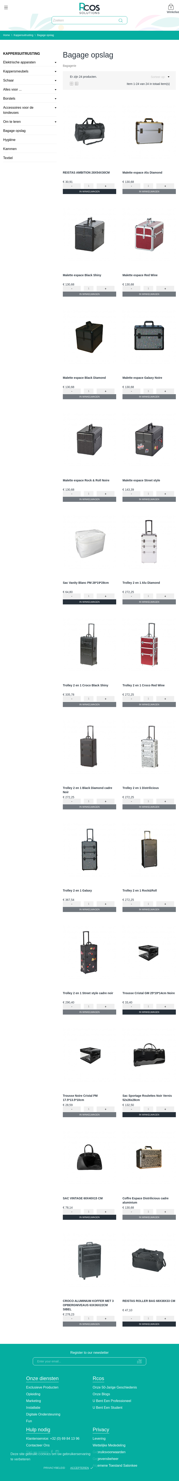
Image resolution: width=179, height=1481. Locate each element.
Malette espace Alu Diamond (142, 172)
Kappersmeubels (15, 71)
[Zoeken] (89, 20)
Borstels (9, 98)
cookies (44, 1454)
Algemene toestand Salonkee (115, 1465)
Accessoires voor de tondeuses (18, 110)
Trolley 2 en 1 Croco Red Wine (143, 685)
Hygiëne (9, 140)
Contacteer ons (38, 1445)
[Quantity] (88, 186)
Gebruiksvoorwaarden (109, 1452)
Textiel (8, 158)
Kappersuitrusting (21, 53)
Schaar (8, 80)
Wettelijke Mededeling (109, 1445)
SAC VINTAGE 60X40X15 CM (83, 1198)
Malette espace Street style (141, 480)
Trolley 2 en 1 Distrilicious (140, 788)
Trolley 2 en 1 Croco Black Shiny (85, 685)
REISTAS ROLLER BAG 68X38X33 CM (148, 1301)
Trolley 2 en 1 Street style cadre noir (88, 993)
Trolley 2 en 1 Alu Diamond (141, 582)
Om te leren (12, 121)
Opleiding (33, 1394)
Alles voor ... (12, 89)
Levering (99, 1438)
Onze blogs (101, 1394)
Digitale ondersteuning (43, 1414)
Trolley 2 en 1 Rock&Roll (139, 890)
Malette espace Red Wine (140, 275)
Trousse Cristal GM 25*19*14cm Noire (148, 993)
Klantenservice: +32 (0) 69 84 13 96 (52, 1438)
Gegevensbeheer (105, 1459)
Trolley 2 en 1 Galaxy (77, 890)
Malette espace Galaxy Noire (142, 377)
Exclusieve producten (42, 1387)
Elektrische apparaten (19, 62)
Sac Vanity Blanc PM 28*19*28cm (86, 582)
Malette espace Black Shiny (82, 275)
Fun (29, 1421)
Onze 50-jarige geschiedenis (115, 1387)
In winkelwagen (89, 191)
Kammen (10, 149)
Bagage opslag (14, 131)
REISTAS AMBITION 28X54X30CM (86, 172)
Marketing (33, 1401)
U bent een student (107, 1407)
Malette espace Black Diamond (84, 377)
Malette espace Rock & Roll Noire (86, 480)
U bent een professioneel (112, 1401)
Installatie (33, 1407)
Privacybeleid (54, 1467)
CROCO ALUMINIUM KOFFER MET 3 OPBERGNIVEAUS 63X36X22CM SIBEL (88, 1305)
